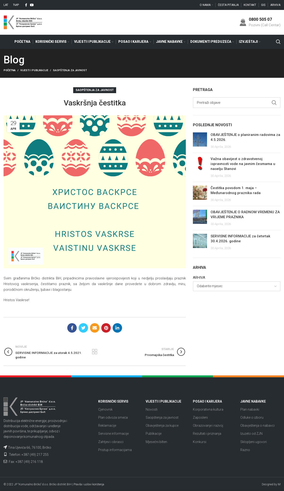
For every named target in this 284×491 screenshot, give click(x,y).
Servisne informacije (113, 433)
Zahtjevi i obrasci (110, 442)
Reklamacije (107, 425)
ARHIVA (199, 277)
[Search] (278, 42)
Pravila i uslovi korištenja (89, 484)
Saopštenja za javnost (70, 70)
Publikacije (153, 433)
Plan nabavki (249, 409)
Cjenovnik (105, 409)
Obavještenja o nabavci (257, 425)
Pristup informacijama (115, 450)
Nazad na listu (94, 352)
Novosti (151, 409)
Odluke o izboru (251, 417)
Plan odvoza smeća (113, 417)
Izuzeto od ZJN (251, 433)
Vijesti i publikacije (34, 70)
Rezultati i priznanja (207, 433)
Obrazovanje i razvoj (208, 425)
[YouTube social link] (32, 5)
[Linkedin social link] (117, 328)
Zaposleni (200, 417)
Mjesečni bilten (156, 442)
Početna (10, 70)
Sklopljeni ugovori (253, 442)
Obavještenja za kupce (162, 425)
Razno (245, 450)
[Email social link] (94, 328)
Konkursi (199, 442)
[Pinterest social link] (106, 328)
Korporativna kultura (208, 409)
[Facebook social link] (26, 5)
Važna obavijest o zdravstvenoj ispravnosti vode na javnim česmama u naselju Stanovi (243, 164)
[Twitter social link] (83, 328)
